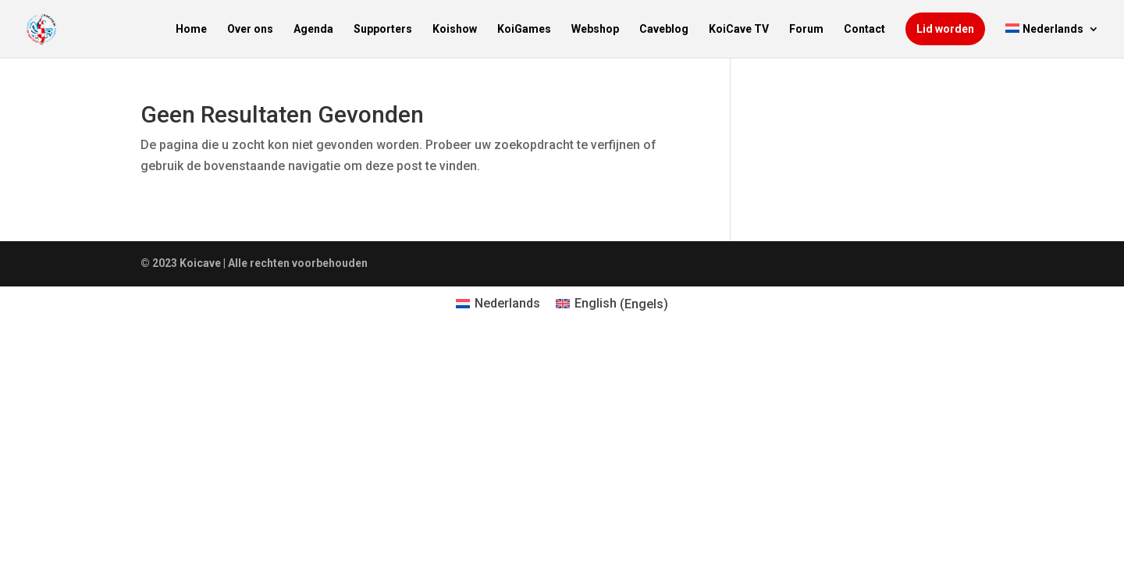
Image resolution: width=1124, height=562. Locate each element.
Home (191, 29)
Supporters (383, 29)
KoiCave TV (739, 29)
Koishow (454, 29)
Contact (864, 29)
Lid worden (945, 29)
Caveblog (663, 29)
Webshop (595, 29)
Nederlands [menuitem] (507, 303)
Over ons (250, 29)
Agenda (313, 29)
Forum (806, 29)
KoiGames (524, 29)
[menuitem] (1052, 40)
